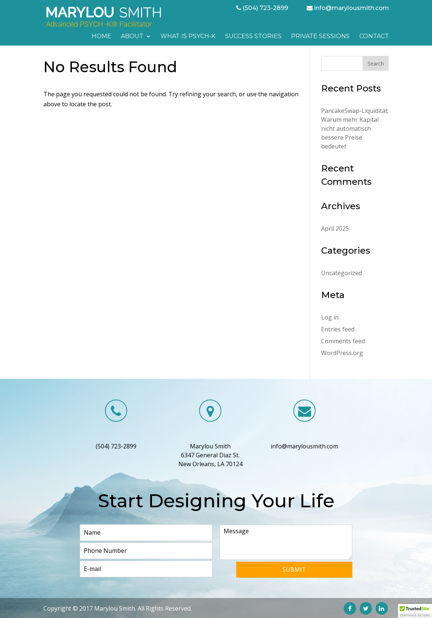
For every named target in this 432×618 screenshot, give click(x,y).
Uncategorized (341, 273)
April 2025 (335, 228)
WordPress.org (342, 353)
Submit (294, 569)
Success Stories (253, 37)
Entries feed (337, 329)
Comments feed (343, 341)
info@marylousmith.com (351, 7)
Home (101, 37)
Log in (330, 317)
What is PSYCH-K (188, 37)
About (132, 37)
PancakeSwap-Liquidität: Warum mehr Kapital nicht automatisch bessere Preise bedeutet (355, 128)
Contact (374, 37)
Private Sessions (320, 37)
